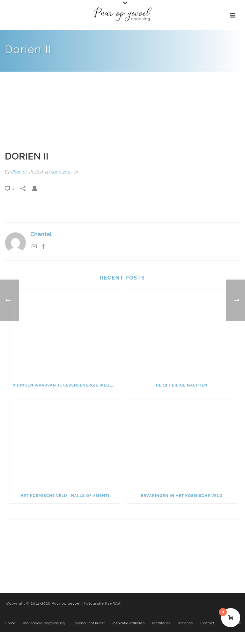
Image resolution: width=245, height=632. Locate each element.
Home (207, 65)
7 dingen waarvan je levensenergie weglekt (66, 385)
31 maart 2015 (58, 171)
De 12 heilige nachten (182, 385)
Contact (207, 623)
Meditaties (161, 623)
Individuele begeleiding (44, 623)
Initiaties (185, 623)
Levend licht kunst (88, 623)
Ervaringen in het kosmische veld (181, 496)
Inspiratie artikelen (128, 623)
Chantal (19, 171)
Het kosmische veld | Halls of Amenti (64, 496)
